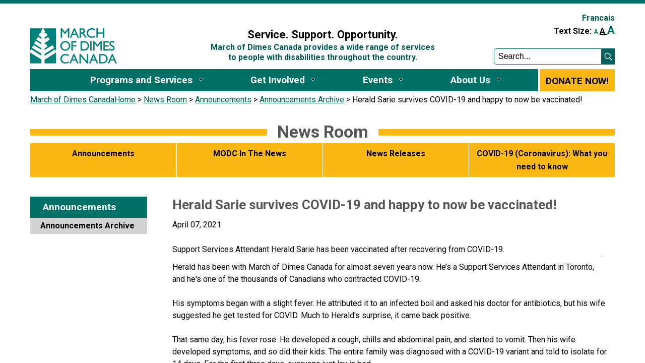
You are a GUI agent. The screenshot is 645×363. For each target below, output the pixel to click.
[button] (608, 56)
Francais (598, 18)
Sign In (198, 13)
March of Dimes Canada (72, 99)
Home (125, 99)
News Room (165, 99)
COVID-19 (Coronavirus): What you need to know (542, 160)
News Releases (395, 153)
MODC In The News (249, 153)
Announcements (223, 99)
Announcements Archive (302, 99)
